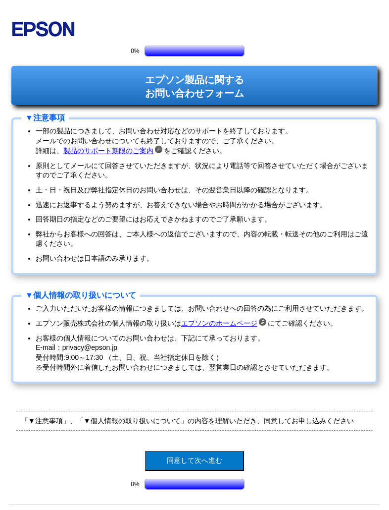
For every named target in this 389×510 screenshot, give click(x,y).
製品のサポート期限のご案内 (112, 151)
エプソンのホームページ (223, 323)
